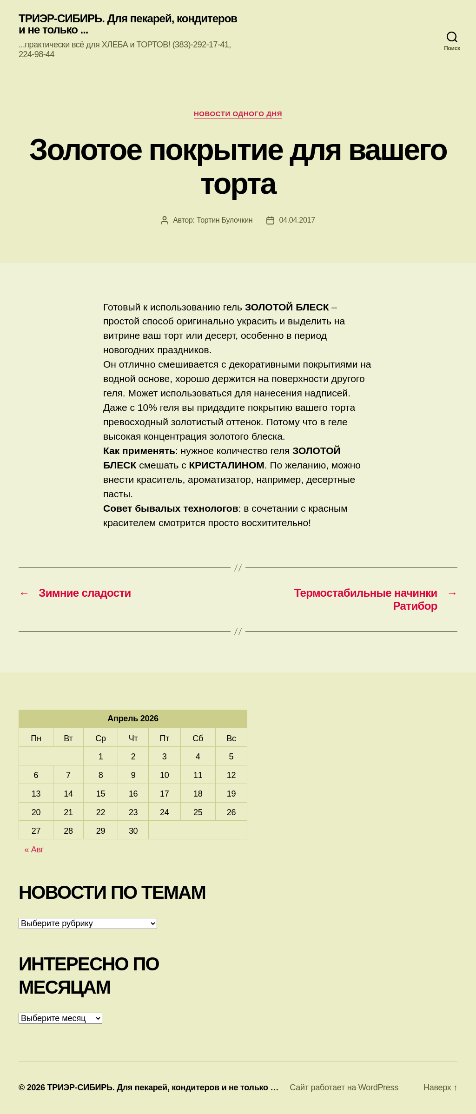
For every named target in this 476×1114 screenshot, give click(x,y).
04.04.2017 (297, 220)
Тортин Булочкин (224, 220)
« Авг (34, 849)
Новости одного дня (238, 114)
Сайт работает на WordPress (344, 1087)
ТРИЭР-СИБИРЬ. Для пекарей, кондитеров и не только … (162, 1087)
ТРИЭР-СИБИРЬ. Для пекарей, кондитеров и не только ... (128, 24)
